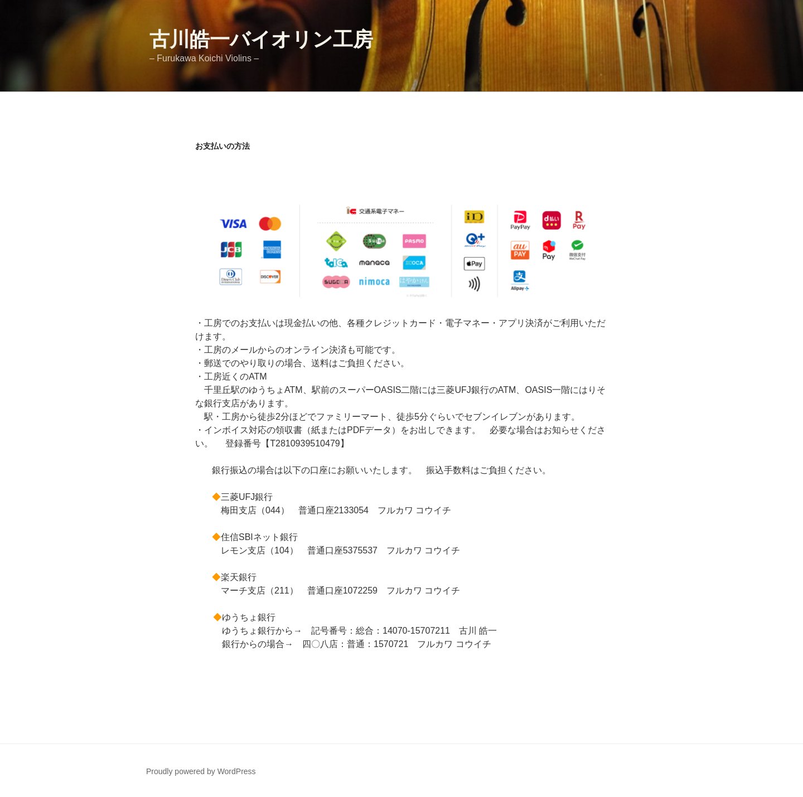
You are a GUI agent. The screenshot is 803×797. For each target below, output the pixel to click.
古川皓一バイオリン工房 (261, 39)
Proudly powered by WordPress (201, 771)
